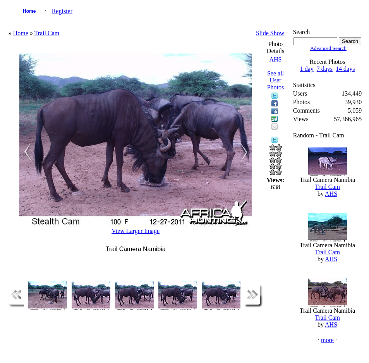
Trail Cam (47, 33)
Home (29, 11)
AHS (275, 59)
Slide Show (270, 33)
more (327, 340)
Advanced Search (328, 48)
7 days (325, 68)
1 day (307, 68)
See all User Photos (275, 80)
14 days (345, 68)
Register (62, 11)
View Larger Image (136, 231)
